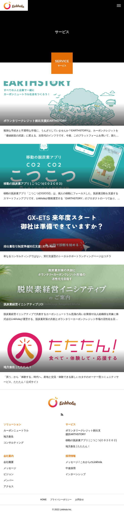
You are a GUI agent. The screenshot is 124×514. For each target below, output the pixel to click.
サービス (71, 424)
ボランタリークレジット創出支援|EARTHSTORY (83, 432)
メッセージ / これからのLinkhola (84, 462)
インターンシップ (76, 474)
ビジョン (9, 474)
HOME (43, 499)
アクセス (9, 486)
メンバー (9, 480)
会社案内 (9, 456)
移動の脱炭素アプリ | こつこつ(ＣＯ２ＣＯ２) (91, 440)
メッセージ (10, 468)
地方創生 (9, 436)
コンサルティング (14, 442)
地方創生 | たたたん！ (78, 446)
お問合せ (79, 499)
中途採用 (71, 468)
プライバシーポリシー (61, 499)
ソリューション (12, 424)
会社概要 (9, 462)
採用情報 (71, 456)
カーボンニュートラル (16, 430)
